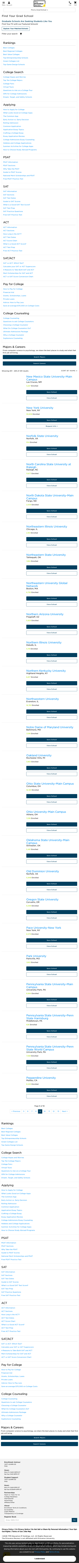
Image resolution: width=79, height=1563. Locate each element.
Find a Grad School (39, 10)
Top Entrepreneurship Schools (15, 58)
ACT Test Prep (9, 247)
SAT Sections (8, 195)
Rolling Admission (10, 123)
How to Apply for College (13, 109)
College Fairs (8, 84)
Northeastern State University (46, 554)
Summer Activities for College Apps (18, 146)
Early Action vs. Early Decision (16, 120)
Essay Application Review (14, 136)
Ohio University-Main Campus (46, 811)
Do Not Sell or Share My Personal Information (49, 1529)
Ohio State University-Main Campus (50, 783)
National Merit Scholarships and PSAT (19, 176)
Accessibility (8, 1510)
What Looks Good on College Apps (18, 113)
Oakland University (38, 755)
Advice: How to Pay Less (13, 302)
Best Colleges (9, 48)
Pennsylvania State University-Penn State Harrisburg (49, 1017)
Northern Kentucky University (46, 670)
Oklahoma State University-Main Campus (47, 841)
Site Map (27, 1531)
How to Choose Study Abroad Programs (20, 150)
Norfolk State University (42, 436)
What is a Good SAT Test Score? (16, 205)
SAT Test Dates (9, 198)
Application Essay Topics (13, 130)
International (8, 1498)
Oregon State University (42, 899)
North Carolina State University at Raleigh (48, 466)
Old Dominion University (42, 871)
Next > (65, 1111)
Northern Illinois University (43, 642)
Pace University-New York (43, 927)
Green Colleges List (11, 61)
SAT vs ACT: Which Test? (13, 263)
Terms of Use (54, 1552)
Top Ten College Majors (12, 80)
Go (74, 1520)
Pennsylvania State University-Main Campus (49, 986)
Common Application (12, 126)
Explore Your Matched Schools (15, 28)
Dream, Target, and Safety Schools (17, 97)
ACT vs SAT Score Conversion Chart (18, 277)
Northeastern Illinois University (46, 526)
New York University (39, 407)
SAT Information (10, 191)
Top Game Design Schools (14, 64)
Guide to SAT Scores (11, 201)
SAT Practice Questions (13, 211)
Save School (52, 392)
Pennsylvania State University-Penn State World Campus (49, 1048)
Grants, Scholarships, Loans (14, 296)
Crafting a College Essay (13, 133)
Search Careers (39, 363)
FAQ (5, 1466)
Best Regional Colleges (12, 51)
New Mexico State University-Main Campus (49, 378)
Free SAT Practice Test (12, 215)
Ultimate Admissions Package (15, 332)
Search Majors (39, 357)
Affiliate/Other (9, 1502)
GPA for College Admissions (15, 94)
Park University (36, 956)
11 (49, 1111)
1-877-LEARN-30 (10, 1464)
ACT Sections (8, 231)
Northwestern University (42, 698)
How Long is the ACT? (12, 234)
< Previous (15, 1111)
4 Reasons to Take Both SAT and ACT (18, 270)
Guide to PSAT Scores (12, 172)
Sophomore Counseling (13, 338)
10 (45, 1111)
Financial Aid (8, 292)
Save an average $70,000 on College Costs (21, 306)
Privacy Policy (39, 1552)
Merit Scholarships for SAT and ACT (18, 273)
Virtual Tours (8, 87)
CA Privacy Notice (22, 1529)
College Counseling (11, 318)
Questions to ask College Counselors (18, 321)
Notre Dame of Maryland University (49, 727)
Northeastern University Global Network (46, 584)
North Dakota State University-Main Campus (49, 497)
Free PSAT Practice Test (13, 179)
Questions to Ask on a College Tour (18, 90)
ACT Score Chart (10, 241)
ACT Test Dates (9, 237)
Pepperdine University (41, 1077)
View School (52, 398)
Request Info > (52, 426)
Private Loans (8, 299)
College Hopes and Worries (14, 77)
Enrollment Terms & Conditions (15, 1508)
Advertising (8, 1500)
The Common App (10, 116)
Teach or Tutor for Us (12, 1495)
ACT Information (10, 227)
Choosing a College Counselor (15, 325)
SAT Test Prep (9, 208)
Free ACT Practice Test (12, 251)
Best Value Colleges (11, 54)
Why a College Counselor (13, 335)
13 (58, 1111)
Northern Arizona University (45, 614)
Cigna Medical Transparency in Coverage (13, 1512)
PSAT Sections (9, 165)
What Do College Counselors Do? (17, 328)
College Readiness (10, 1497)
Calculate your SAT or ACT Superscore (19, 266)
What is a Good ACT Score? (14, 244)
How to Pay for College (13, 289)
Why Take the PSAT (11, 169)
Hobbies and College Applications (17, 143)
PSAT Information (10, 162)
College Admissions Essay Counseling (18, 140)
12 (53, 1111)
